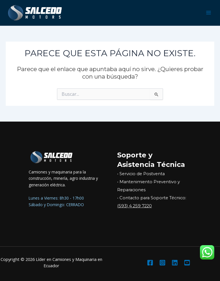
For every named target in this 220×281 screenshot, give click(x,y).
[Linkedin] (175, 262)
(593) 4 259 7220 (134, 205)
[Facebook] (150, 262)
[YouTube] (187, 262)
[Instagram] (162, 262)
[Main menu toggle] (209, 13)
